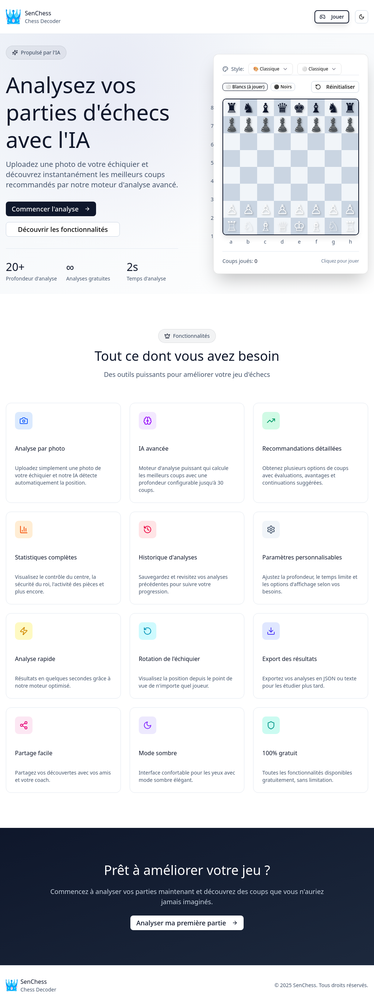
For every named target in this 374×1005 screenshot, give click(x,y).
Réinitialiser (335, 86)
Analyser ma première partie (187, 922)
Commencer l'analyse (51, 209)
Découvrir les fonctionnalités (63, 229)
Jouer (332, 16)
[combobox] (270, 69)
